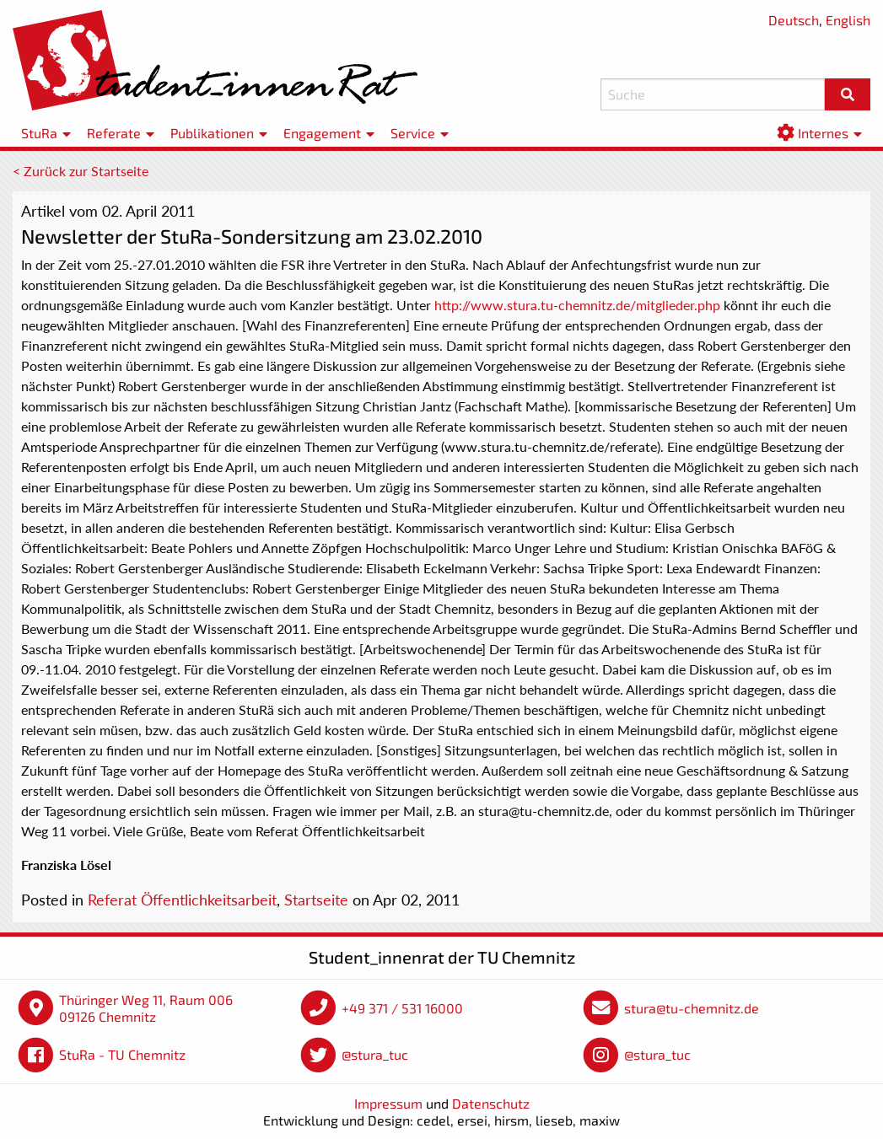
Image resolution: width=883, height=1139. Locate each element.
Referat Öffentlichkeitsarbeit (182, 899)
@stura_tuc (375, 1054)
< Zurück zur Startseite (80, 171)
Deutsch (793, 20)
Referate (114, 133)
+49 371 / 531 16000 (402, 1008)
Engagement (322, 133)
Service (412, 133)
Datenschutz (491, 1103)
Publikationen (212, 133)
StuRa (39, 133)
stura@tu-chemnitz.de (691, 1008)
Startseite (316, 899)
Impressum (388, 1103)
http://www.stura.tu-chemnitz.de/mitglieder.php (577, 305)
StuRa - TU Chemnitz (122, 1054)
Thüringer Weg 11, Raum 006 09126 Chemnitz (146, 1007)
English (848, 20)
